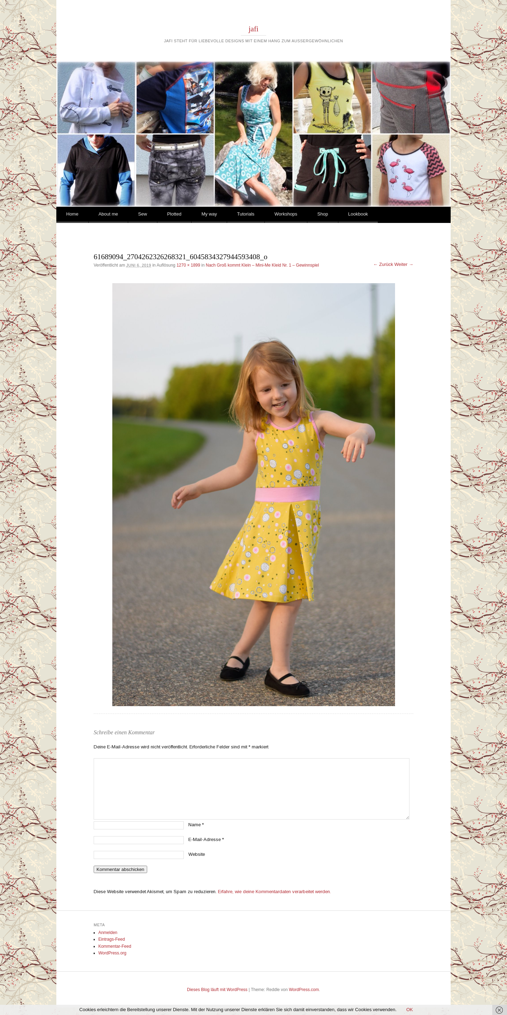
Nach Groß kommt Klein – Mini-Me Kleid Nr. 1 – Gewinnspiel (262, 265)
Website (196, 854)
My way (209, 214)
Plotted (174, 214)
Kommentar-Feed (114, 946)
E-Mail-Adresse (206, 839)
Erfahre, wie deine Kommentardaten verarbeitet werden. (274, 891)
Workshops (286, 214)
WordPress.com (304, 989)
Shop (322, 214)
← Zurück (383, 264)
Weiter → (403, 264)
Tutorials (245, 214)
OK (409, 1009)
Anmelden (107, 932)
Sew (142, 214)
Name (196, 824)
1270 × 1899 (188, 265)
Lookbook (358, 214)
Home (72, 214)
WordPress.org (112, 953)
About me (108, 214)
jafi (253, 29)
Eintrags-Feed (111, 939)
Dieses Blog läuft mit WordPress (217, 989)
